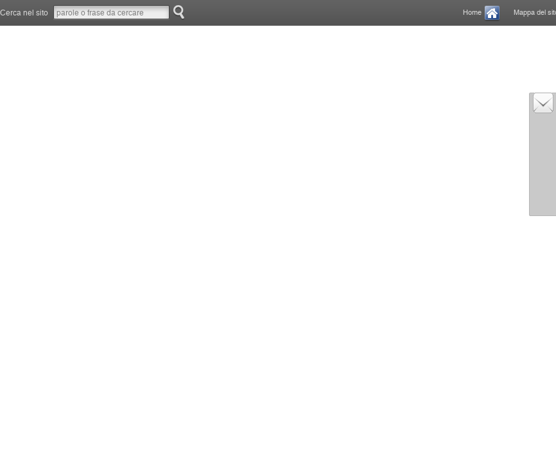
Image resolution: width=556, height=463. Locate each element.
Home (472, 12)
